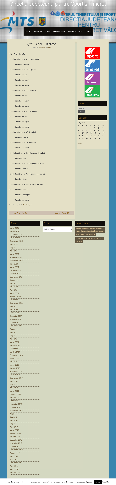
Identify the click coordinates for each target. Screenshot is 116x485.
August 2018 (14, 414)
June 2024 (14, 264)
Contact (88, 31)
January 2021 (15, 345)
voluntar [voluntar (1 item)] (79, 242)
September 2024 (16, 261)
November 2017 (16, 443)
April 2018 (14, 427)
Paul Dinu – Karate (19, 213)
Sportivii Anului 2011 (64, 213)
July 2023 (13, 283)
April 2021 (14, 339)
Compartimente (59, 31)
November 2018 (16, 404)
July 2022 (13, 306)
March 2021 (14, 342)
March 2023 (14, 293)
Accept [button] (98, 482)
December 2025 (16, 235)
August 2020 (14, 358)
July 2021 (13, 332)
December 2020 (16, 349)
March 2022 (14, 313)
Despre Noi (37, 31)
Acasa (27, 31)
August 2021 (14, 329)
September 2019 (16, 378)
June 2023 (14, 287)
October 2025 (15, 238)
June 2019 (14, 381)
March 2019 (14, 391)
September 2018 (16, 411)
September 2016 (16, 463)
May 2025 (13, 248)
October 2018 (15, 407)
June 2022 (14, 310)
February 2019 (15, 394)
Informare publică (75, 31)
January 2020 (15, 368)
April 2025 (14, 251)
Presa (47, 31)
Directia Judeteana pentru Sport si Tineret (58, 4)
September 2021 (16, 326)
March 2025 (14, 254)
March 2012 (14, 469)
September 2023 (16, 277)
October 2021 (15, 323)
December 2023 (16, 270)
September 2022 (16, 303)
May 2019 (13, 385)
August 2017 (14, 453)
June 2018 (14, 420)
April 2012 (14, 466)
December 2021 (16, 316)
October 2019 (15, 375)
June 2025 (14, 244)
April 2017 (14, 459)
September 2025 (16, 241)
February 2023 (15, 296)
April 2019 (14, 388)
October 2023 (15, 274)
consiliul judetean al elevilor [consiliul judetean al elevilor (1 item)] (85, 234)
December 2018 (16, 401)
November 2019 (16, 371)
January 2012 (15, 473)
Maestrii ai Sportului (28, 204)
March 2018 (14, 430)
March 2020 (14, 365)
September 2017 (16, 450)
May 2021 (13, 336)
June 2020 (14, 362)
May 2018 (13, 424)
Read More (106, 482)
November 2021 (16, 319)
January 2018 (15, 437)
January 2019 (15, 398)
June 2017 (14, 456)
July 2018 (13, 417)
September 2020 (16, 355)
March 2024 (14, 267)
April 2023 (14, 290)
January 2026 (15, 231)
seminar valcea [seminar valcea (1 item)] (81, 238)
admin (49, 47)
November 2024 (16, 257)
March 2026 (14, 228)
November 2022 (16, 300)
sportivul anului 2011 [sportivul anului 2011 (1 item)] (96, 238)
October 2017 (15, 446)
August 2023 (14, 280)
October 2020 (15, 352)
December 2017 (16, 440)
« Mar (80, 144)
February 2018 (15, 433)
